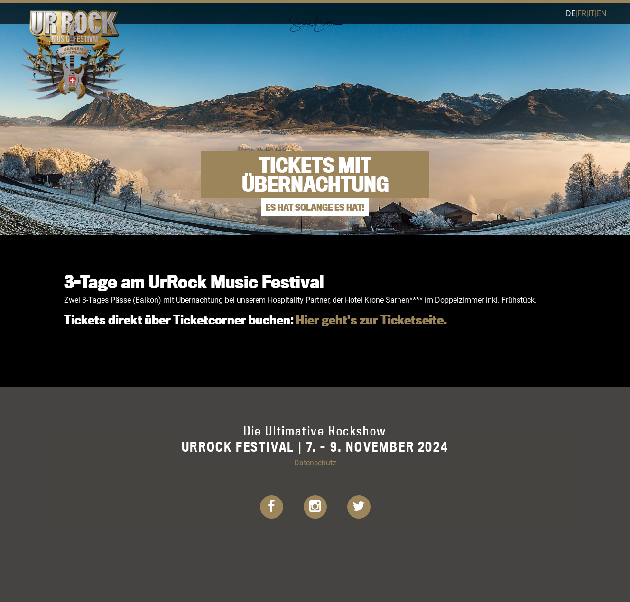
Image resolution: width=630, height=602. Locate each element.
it (591, 13)
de (570, 13)
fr (581, 13)
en (601, 13)
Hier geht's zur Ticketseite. (371, 319)
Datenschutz (315, 462)
